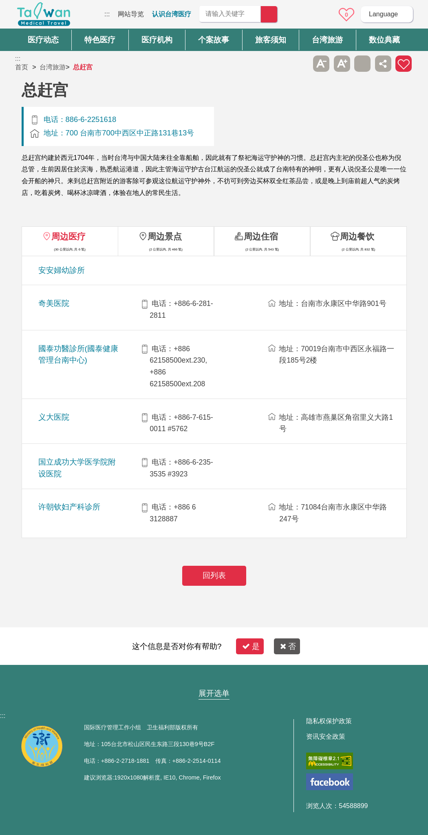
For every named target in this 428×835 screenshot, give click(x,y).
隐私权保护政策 (329, 721)
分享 (383, 63)
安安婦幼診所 (61, 270)
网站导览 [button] (214, 677)
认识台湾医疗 (171, 14)
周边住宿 (261, 236)
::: (107, 14)
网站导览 (131, 14)
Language (383, 14)
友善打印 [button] (362, 63)
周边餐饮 (357, 236)
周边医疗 (68, 236)
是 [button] (251, 646)
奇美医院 (53, 303)
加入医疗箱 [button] (403, 63)
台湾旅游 (53, 67)
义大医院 (53, 417)
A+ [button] (342, 63)
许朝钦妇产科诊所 (69, 507)
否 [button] (288, 646)
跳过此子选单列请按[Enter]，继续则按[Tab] (301, 63)
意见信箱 (324, 15)
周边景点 (165, 236)
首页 (21, 67)
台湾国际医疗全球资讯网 (43, 16)
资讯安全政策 (325, 737)
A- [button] (321, 63)
